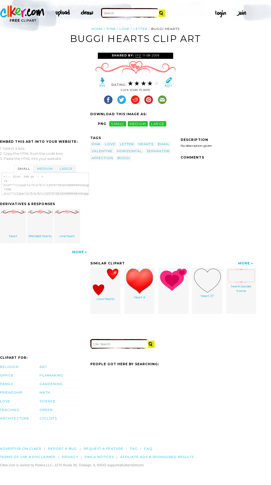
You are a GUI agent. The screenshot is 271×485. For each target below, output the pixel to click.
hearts (145, 144)
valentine (102, 151)
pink (111, 29)
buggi (124, 158)
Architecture (14, 418)
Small (24, 169)
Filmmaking (51, 375)
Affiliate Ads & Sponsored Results (157, 457)
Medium (45, 169)
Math (45, 392)
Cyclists (48, 418)
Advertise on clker (20, 448)
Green (46, 410)
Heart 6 (139, 284)
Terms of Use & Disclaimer (27, 457)
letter (140, 29)
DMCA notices (99, 457)
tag (134, 448)
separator (158, 151)
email (163, 144)
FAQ (148, 448)
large (157, 124)
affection (102, 158)
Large (66, 169)
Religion (9, 367)
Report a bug (62, 448)
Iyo (138, 55)
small (117, 124)
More (78, 252)
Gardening (51, 384)
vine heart (67, 224)
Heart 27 (207, 283)
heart (13, 224)
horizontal (129, 151)
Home (97, 29)
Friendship (11, 392)
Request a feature (103, 448)
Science (48, 401)
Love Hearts (105, 285)
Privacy (70, 457)
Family (6, 384)
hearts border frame (241, 281)
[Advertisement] (45, 92)
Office (7, 375)
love (124, 29)
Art (43, 367)
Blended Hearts (40, 224)
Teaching (10, 410)
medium (138, 124)
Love (5, 401)
